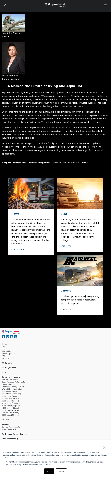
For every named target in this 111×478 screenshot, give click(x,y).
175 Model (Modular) (10, 398)
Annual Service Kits (10, 379)
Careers (66, 290)
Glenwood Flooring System (13, 387)
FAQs (4, 356)
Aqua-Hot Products (11, 377)
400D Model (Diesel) (10, 408)
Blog (64, 214)
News (15, 214)
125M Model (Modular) (11, 396)
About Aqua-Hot (9, 353)
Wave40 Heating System (12, 389)
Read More (18, 249)
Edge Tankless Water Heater (13, 382)
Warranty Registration (11, 429)
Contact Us (6, 351)
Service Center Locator (11, 427)
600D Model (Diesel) (10, 413)
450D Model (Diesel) (10, 410)
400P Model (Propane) (11, 406)
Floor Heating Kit (8, 384)
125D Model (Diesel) (10, 391)
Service (5, 424)
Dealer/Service (9, 368)
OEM (4, 372)
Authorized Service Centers (14, 434)
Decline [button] (61, 471)
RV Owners (7, 363)
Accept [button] (49, 471)
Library (5, 420)
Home (4, 344)
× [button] (104, 447)
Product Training (10, 439)
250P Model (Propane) (11, 403)
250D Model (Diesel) (10, 401)
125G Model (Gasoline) (11, 394)
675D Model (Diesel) (10, 415)
